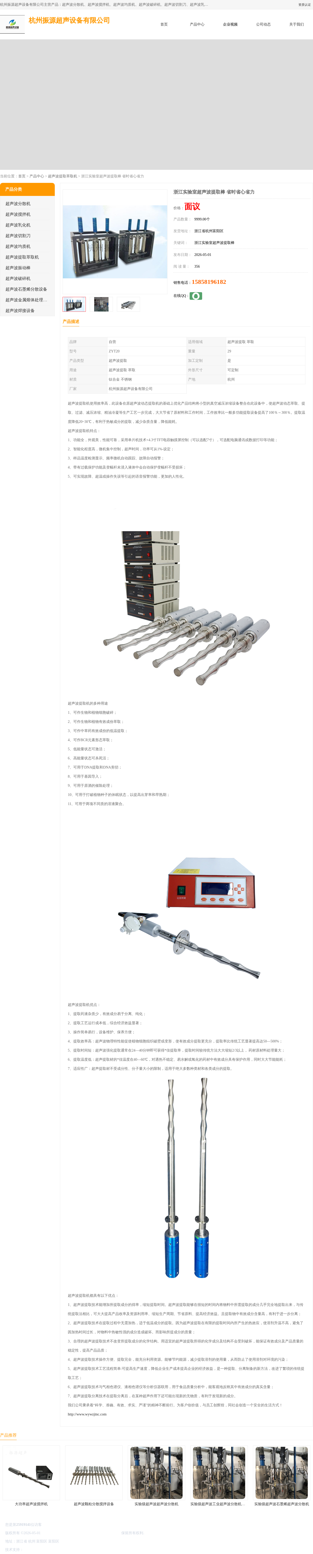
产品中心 (197, 24)
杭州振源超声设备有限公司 (99, 1533)
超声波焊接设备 (20, 310)
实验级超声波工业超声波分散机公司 (219, 1504)
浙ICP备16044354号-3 (58, 1533)
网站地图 (85, 1550)
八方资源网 (34, 1550)
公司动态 (263, 24)
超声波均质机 (18, 246)
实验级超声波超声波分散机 (156, 1504)
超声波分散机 (18, 203)
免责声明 (51, 1550)
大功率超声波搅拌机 (31, 1504)
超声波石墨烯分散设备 (26, 289)
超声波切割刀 (18, 235)
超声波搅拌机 (18, 214)
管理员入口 (68, 1550)
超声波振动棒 (18, 268)
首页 (164, 24)
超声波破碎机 (18, 278)
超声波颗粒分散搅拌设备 (94, 1504)
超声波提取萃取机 (62, 176)
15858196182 (209, 281)
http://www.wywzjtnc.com (87, 1414)
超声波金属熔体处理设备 (28, 300)
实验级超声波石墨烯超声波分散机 (281, 1504)
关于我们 (296, 24)
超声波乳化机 (18, 225)
